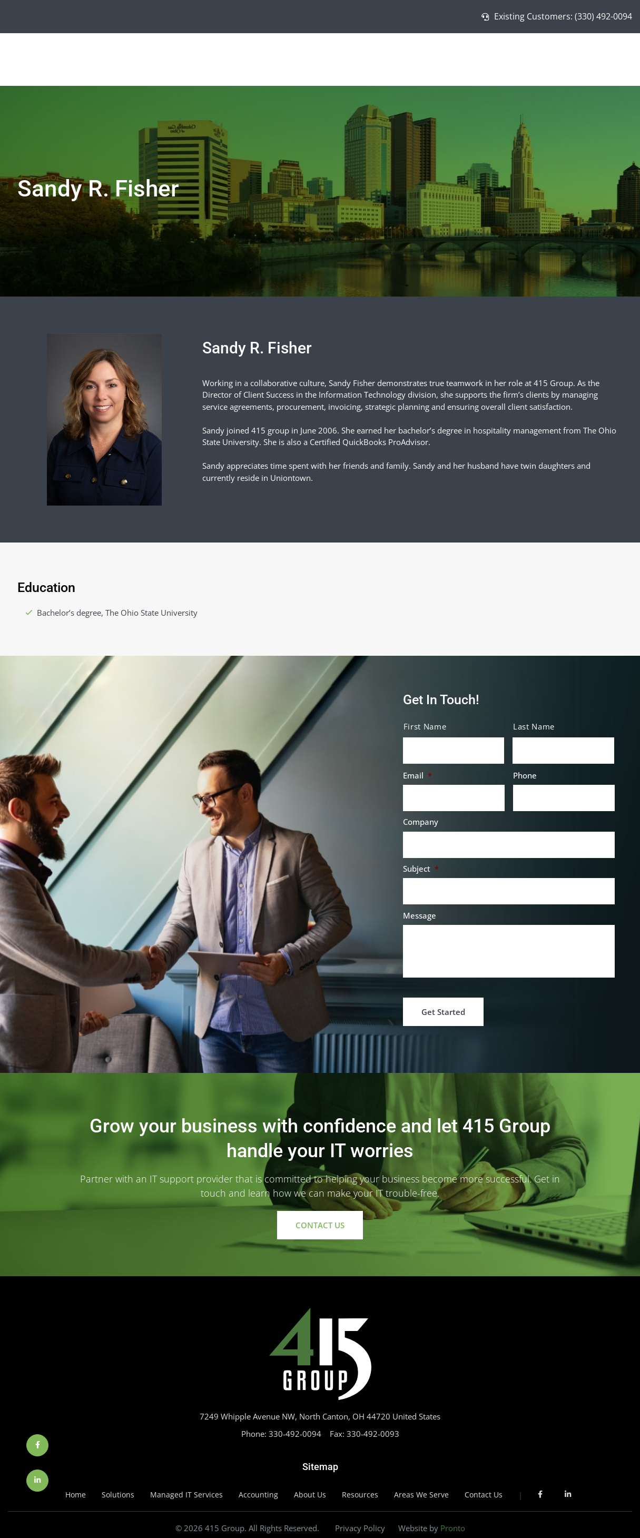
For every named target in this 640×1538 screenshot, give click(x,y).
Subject (421, 869)
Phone (525, 776)
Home (352, 56)
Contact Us (599, 56)
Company (420, 822)
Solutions (397, 56)
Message (419, 916)
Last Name (534, 727)
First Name (425, 727)
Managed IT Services (471, 56)
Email (417, 776)
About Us (546, 56)
